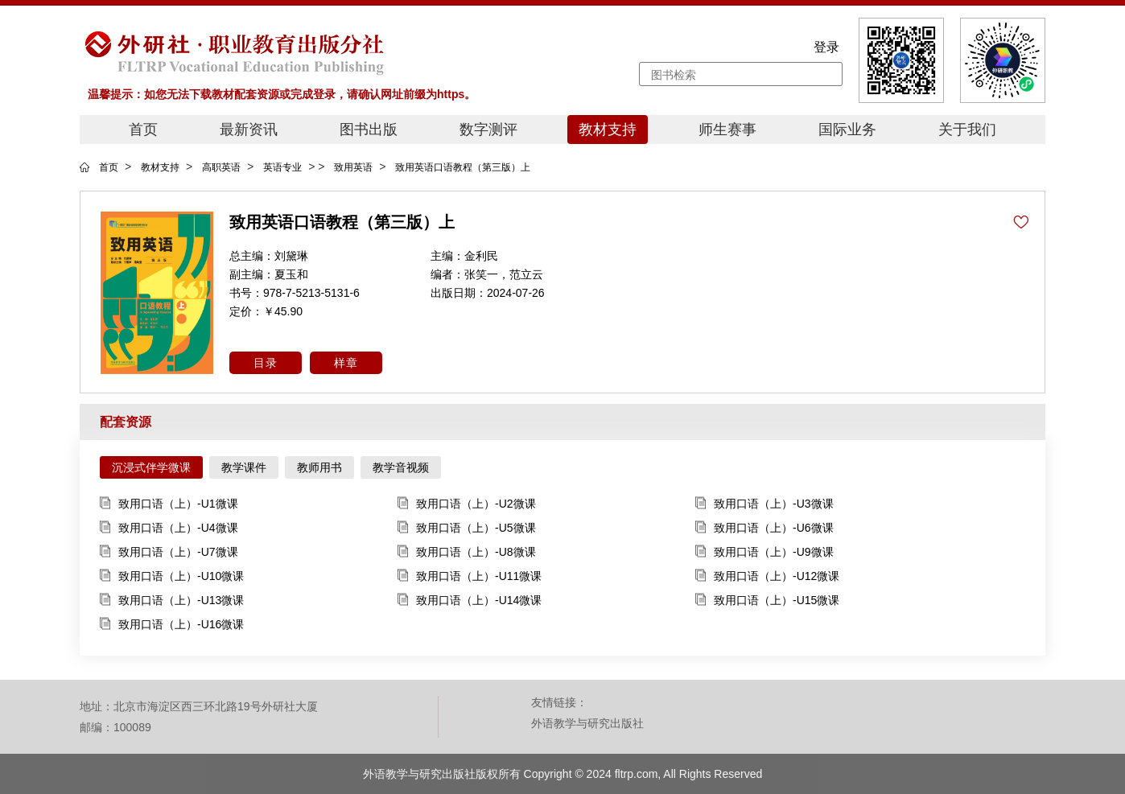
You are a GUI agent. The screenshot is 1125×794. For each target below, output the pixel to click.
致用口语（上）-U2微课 (467, 504)
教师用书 (319, 467)
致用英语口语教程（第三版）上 (462, 167)
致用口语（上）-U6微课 (764, 528)
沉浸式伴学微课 (151, 467)
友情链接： (559, 702)
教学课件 (243, 467)
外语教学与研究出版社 (587, 723)
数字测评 (488, 129)
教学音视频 (401, 467)
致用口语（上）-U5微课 (467, 528)
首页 (143, 129)
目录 (265, 362)
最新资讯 (249, 129)
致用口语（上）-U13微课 (172, 600)
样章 (346, 362)
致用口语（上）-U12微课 (767, 576)
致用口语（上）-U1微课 (169, 504)
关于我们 (967, 129)
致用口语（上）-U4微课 (169, 528)
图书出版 (369, 129)
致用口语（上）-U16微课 (172, 624)
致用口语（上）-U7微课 (169, 552)
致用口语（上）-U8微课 (467, 552)
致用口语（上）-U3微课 (764, 504)
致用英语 (353, 167)
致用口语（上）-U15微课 (767, 600)
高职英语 (221, 167)
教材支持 (608, 129)
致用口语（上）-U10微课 (172, 576)
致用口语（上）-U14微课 (470, 600)
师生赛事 (727, 129)
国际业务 (847, 129)
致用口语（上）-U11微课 (470, 576)
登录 (826, 47)
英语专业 (282, 167)
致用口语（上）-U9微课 (764, 552)
